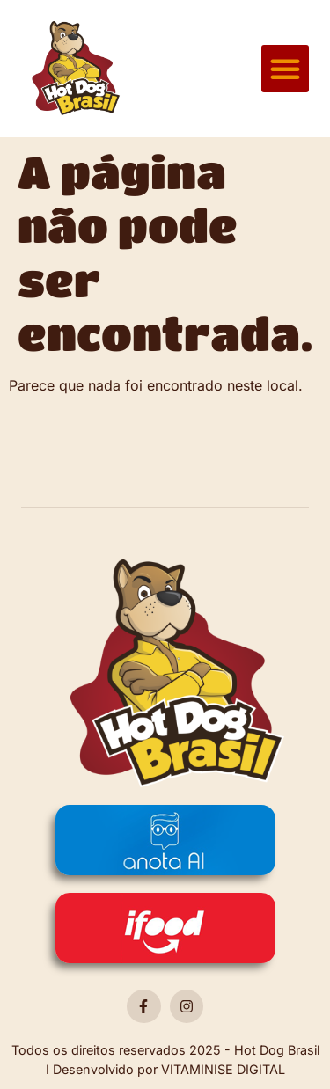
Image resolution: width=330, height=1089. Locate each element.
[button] (285, 68)
